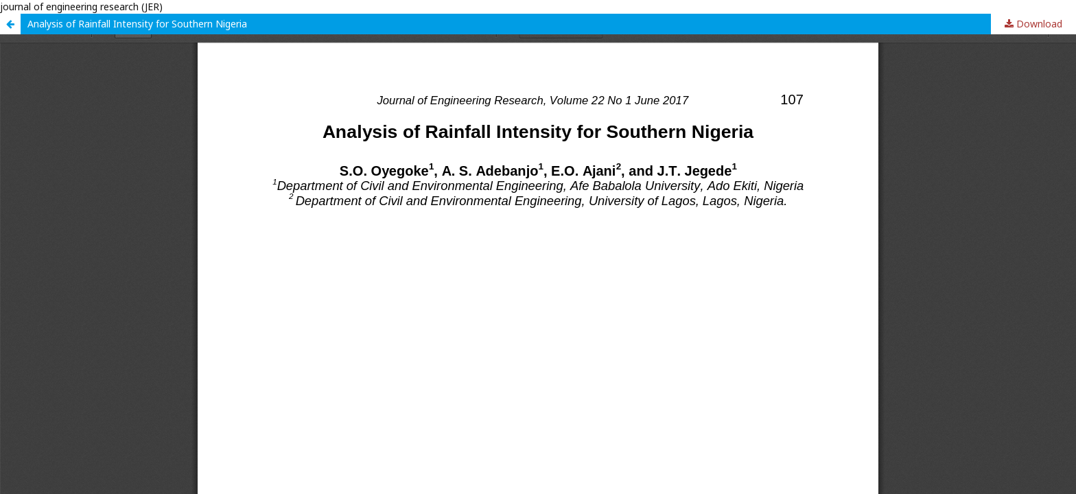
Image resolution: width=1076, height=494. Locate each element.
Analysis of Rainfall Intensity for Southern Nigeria (137, 23)
